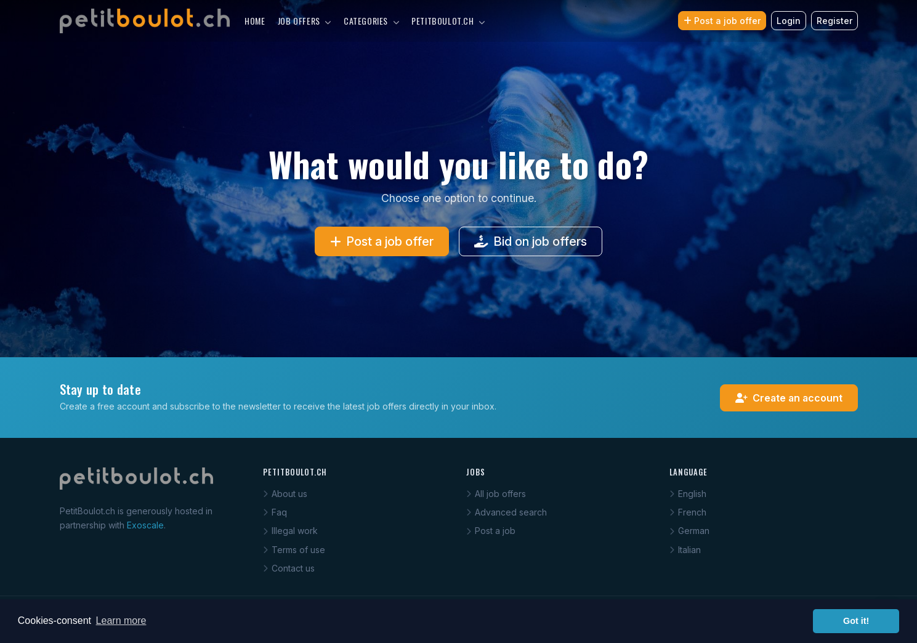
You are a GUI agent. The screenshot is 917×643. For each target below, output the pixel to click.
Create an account (788, 398)
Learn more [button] (121, 620)
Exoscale (145, 525)
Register (834, 20)
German (689, 530)
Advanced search (506, 512)
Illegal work (290, 530)
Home (254, 20)
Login (789, 20)
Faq (275, 512)
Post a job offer (722, 20)
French (687, 512)
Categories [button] (371, 20)
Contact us (289, 568)
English (687, 493)
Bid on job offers (530, 241)
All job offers (496, 493)
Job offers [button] (304, 20)
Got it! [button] (856, 621)
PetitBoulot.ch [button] (448, 20)
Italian (685, 549)
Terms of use (294, 549)
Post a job (490, 530)
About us (285, 493)
